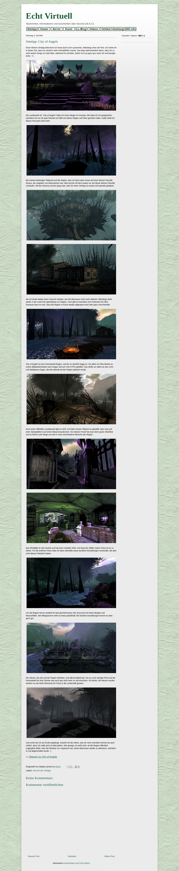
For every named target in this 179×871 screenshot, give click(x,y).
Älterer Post (109, 856)
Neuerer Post (33, 856)
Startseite (72, 856)
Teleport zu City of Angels (43, 756)
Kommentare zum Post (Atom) (76, 863)
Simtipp (47, 770)
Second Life (38, 770)
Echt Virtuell (49, 15)
